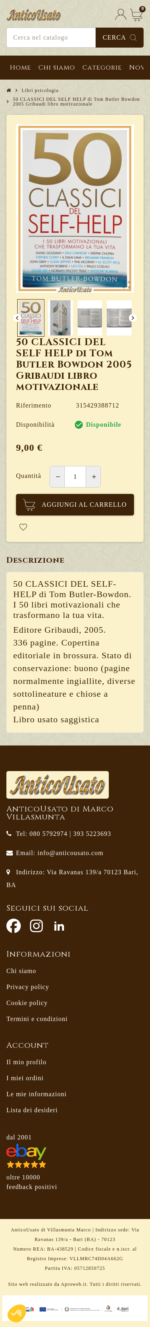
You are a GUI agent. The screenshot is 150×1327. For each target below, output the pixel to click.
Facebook (13, 926)
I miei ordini (25, 1078)
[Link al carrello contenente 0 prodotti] (136, 14)
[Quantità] (75, 476)
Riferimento (33, 405)
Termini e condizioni (37, 1018)
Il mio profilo (26, 1062)
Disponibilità (35, 424)
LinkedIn (59, 926)
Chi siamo (21, 970)
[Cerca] (75, 38)
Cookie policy (27, 1002)
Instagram (36, 926)
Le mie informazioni (36, 1094)
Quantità (28, 475)
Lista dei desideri (32, 1110)
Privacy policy (27, 986)
